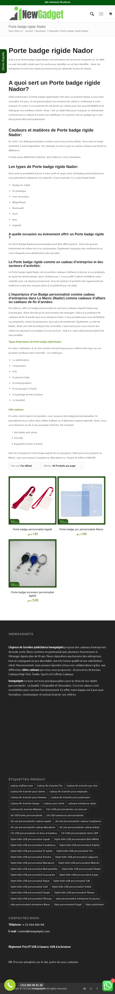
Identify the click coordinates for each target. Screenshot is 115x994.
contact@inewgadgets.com (34, 931)
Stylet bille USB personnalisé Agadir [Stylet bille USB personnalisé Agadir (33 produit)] (30, 839)
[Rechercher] (90, 13)
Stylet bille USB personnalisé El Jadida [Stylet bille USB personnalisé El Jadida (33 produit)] (31, 850)
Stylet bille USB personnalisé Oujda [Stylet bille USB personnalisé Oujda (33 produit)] (78, 874)
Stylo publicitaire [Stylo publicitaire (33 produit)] (94, 904)
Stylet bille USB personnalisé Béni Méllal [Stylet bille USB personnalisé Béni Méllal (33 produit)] (76, 839)
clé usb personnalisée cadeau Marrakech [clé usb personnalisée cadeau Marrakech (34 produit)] (32, 827)
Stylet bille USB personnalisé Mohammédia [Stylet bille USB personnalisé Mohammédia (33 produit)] (34, 868)
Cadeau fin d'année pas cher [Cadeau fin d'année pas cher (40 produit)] (82, 785)
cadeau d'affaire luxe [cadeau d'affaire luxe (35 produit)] (21, 785)
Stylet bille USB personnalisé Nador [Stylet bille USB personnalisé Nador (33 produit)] (81, 868)
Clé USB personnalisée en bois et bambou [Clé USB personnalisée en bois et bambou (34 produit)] (33, 833)
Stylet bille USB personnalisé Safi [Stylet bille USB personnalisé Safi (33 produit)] (71, 880)
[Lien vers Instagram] (91, 988)
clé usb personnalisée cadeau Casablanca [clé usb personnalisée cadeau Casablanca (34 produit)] (78, 821)
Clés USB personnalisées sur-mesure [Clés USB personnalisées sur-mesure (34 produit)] (66, 809)
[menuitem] (90, 13)
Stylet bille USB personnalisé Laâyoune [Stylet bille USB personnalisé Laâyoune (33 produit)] (76, 857)
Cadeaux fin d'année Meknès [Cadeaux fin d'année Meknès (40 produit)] (26, 809)
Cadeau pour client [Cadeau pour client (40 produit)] (53, 803)
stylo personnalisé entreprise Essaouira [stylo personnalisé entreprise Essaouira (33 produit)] (78, 898)
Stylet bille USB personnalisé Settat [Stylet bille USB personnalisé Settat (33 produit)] (71, 886)
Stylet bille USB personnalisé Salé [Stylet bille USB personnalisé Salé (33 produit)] (29, 886)
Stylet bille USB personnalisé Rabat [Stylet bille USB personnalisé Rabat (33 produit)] (29, 880)
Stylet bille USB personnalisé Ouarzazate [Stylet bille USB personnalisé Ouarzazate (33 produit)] (32, 874)
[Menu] (101, 14)
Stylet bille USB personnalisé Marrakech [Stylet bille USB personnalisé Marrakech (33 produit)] (32, 862)
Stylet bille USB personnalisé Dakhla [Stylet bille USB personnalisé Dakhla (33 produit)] (79, 845)
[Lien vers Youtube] (85, 988)
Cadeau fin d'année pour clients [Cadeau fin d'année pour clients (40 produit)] (27, 791)
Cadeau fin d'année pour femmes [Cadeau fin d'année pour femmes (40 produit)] (28, 797)
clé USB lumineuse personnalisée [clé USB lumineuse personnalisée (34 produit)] (65, 815)
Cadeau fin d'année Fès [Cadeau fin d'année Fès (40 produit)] (50, 785)
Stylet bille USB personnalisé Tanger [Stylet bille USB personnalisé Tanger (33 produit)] (30, 892)
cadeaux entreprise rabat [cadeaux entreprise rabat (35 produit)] (82, 803)
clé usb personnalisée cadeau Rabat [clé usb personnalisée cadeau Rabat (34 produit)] (79, 827)
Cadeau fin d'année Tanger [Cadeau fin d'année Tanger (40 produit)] (25, 803)
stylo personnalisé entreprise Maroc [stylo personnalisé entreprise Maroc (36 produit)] (30, 904)
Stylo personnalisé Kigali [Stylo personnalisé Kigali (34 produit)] (68, 904)
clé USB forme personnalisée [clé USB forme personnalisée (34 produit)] (26, 815)
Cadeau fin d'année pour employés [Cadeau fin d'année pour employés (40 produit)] (68, 791)
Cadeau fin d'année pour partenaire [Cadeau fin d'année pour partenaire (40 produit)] (70, 797)
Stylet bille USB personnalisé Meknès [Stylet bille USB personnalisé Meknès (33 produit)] (79, 862)
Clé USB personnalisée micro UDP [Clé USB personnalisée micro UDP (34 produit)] (79, 833)
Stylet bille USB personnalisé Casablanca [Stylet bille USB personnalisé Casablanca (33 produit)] (32, 845)
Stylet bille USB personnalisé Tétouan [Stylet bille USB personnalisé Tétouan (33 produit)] (31, 898)
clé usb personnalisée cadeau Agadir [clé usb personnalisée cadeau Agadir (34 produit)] (30, 821)
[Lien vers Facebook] (97, 988)
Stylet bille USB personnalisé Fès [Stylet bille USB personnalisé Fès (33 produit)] (74, 850)
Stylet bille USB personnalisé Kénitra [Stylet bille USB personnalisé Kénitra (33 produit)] (30, 857)
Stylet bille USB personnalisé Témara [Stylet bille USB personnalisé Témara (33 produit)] (74, 892)
